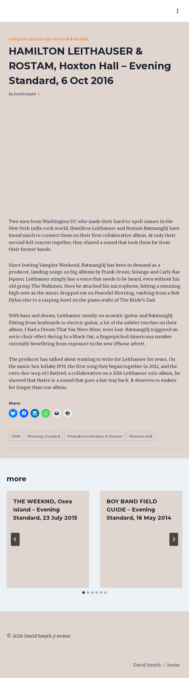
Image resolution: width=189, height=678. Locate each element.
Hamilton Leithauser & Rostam (39, 39)
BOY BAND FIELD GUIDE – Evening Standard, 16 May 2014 (138, 509)
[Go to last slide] (15, 539)
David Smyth (25, 94)
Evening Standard (43, 436)
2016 (16, 436)
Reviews (81, 39)
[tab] (83, 592)
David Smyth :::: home (156, 665)
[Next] (173, 539)
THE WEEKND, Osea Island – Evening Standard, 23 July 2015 (45, 509)
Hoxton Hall (140, 436)
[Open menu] (177, 11)
